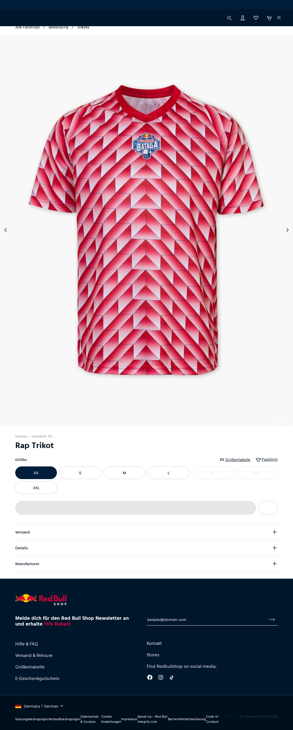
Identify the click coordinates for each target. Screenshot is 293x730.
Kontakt (154, 643)
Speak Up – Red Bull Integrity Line (152, 719)
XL (212, 472)
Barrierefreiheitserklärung (187, 719)
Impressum (129, 719)
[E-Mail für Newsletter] (206, 619)
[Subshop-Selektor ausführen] (16, 5)
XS (36, 472)
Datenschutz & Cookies (90, 719)
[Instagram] (161, 678)
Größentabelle (30, 667)
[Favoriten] (256, 20)
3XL (36, 487)
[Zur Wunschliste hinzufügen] (268, 508)
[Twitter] (171, 678)
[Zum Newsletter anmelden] (272, 619)
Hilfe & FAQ (26, 644)
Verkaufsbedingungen (65, 719)
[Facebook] (150, 678)
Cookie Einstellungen (111, 719)
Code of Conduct (212, 719)
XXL (256, 472)
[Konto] (243, 20)
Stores (153, 654)
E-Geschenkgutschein (37, 678)
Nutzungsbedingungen (32, 719)
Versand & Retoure (34, 655)
